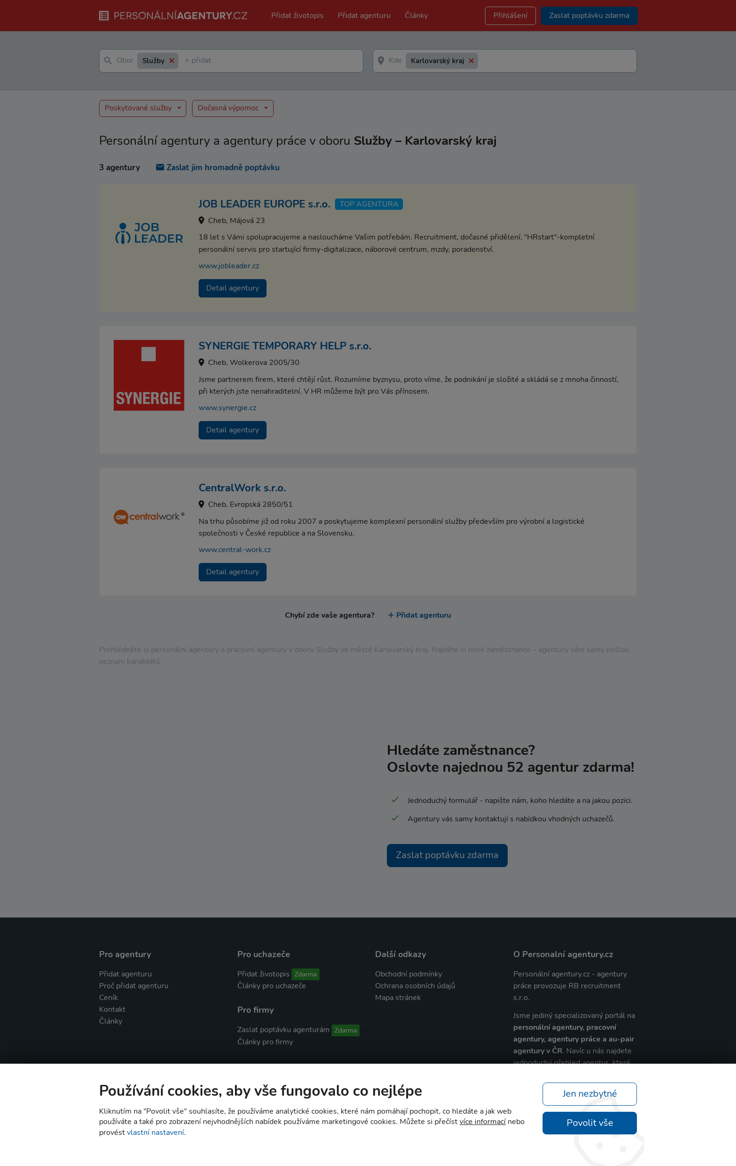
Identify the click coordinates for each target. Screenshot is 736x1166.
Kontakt (112, 1009)
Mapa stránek (398, 997)
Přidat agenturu (364, 15)
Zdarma (305, 974)
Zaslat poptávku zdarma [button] (589, 15)
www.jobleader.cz (229, 266)
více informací (483, 1121)
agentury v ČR (537, 1051)
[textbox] (187, 61)
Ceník (108, 997)
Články (416, 15)
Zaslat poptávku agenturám (283, 1030)
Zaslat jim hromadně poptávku (218, 167)
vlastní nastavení (155, 1132)
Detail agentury (232, 288)
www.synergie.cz (227, 408)
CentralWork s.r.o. (242, 488)
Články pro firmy (265, 1042)
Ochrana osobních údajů (415, 986)
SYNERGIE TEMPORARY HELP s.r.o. (285, 346)
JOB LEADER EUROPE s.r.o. (264, 204)
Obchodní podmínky (408, 974)
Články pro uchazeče (271, 986)
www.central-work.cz (235, 550)
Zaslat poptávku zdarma (447, 855)
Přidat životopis (297, 15)
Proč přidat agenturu (133, 986)
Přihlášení (510, 15)
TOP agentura (369, 204)
